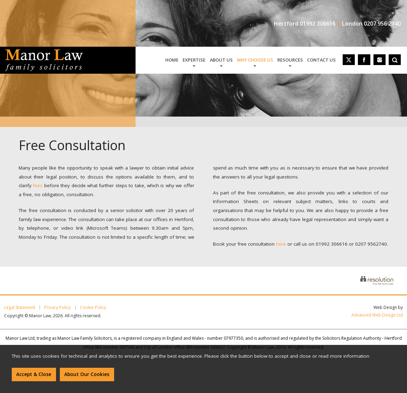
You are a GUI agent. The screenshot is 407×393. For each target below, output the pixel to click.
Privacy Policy (57, 307)
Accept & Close (33, 374)
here (281, 244)
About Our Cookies (86, 374)
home (171, 60)
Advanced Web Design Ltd (377, 315)
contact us (321, 60)
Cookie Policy (93, 307)
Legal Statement (19, 307)
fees (38, 185)
